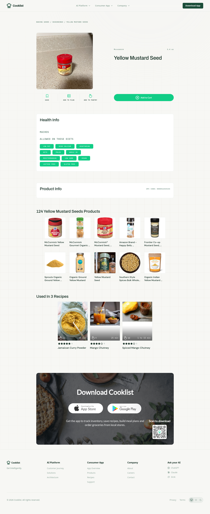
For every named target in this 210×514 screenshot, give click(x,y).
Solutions (51, 472)
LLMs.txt (162, 500)
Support (91, 482)
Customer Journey (55, 468)
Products (91, 472)
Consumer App (104, 5)
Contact (131, 477)
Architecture (52, 477)
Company (123, 5)
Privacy (173, 500)
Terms (182, 500)
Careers (130, 472)
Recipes (90, 477)
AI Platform (83, 5)
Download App (192, 5)
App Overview (93, 468)
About (130, 468)
